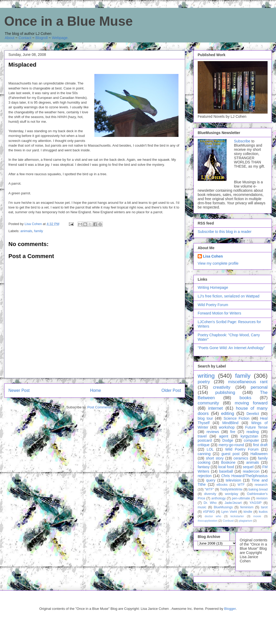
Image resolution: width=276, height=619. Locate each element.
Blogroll (41, 38)
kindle (248, 512)
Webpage (60, 38)
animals (26, 231)
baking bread (258, 489)
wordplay (231, 494)
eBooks (222, 485)
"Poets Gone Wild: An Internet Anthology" (231, 348)
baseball (226, 471)
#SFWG (209, 512)
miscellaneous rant (248, 381)
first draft (260, 445)
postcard (205, 440)
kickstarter (237, 516)
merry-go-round (231, 445)
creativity (221, 387)
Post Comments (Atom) (105, 407)
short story (215, 458)
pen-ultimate (241, 498)
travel (202, 436)
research (261, 485)
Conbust (228, 520)
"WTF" (209, 489)
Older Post (171, 390)
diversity (210, 494)
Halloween (259, 454)
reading (253, 432)
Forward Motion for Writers (219, 313)
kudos (263, 512)
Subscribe (242, 141)
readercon (251, 471)
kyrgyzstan (249, 436)
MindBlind (230, 423)
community (208, 403)
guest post (230, 454)
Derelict (253, 414)
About (9, 38)
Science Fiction (236, 418)
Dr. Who (210, 503)
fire (232, 432)
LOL (210, 449)
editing (227, 413)
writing (206, 375)
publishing (225, 392)
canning (204, 454)
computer (251, 440)
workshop (227, 427)
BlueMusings (223, 507)
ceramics (240, 458)
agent (223, 436)
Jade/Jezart (233, 503)
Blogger (230, 609)
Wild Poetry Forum (213, 305)
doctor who (213, 516)
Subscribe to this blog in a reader (225, 232)
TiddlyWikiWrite (231, 489)
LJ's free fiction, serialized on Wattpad (228, 296)
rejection (205, 476)
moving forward (251, 403)
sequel (248, 467)
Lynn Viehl (229, 512)
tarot (264, 507)
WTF (241, 485)
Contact (25, 38)
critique (203, 445)
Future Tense (256, 427)
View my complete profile (218, 263)
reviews (213, 432)
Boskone (228, 462)
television (233, 480)
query (210, 480)
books (245, 397)
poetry (204, 381)
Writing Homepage (213, 287)
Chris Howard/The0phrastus (244, 476)
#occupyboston (207, 520)
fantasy (203, 467)
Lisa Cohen (213, 256)
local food (226, 467)
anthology (218, 498)
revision (262, 498)
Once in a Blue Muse (68, 21)
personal (259, 387)
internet (215, 408)
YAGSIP (255, 503)
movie (257, 516)
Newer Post (19, 390)
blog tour (205, 418)
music (202, 507)
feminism (246, 507)
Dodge (227, 440)
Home (95, 390)
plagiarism (245, 520)
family (38, 231)
